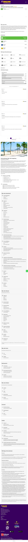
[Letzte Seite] (19, 138)
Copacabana (2, 5)
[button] (2, 16)
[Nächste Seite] (18, 138)
